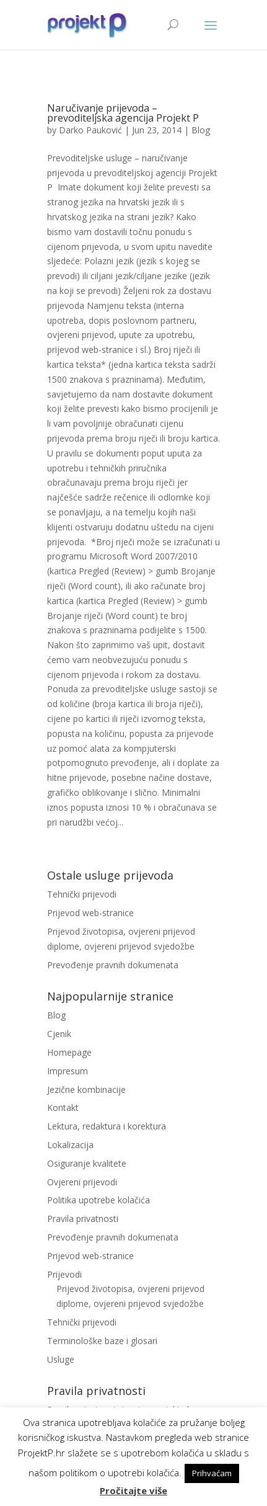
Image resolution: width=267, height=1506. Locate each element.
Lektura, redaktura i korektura (106, 1126)
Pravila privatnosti (82, 1218)
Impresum (67, 1071)
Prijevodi (64, 1274)
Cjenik (59, 1034)
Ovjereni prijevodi (82, 1182)
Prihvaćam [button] (212, 1473)
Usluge (60, 1359)
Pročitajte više (133, 1490)
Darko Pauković (90, 130)
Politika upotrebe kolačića (98, 1200)
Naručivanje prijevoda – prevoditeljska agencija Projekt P (123, 113)
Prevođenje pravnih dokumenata (112, 965)
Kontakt (63, 1107)
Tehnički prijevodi (81, 894)
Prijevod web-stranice (90, 913)
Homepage (69, 1052)
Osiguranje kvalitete (86, 1163)
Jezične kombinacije (86, 1089)
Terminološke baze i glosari (102, 1341)
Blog (200, 130)
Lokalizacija (70, 1145)
